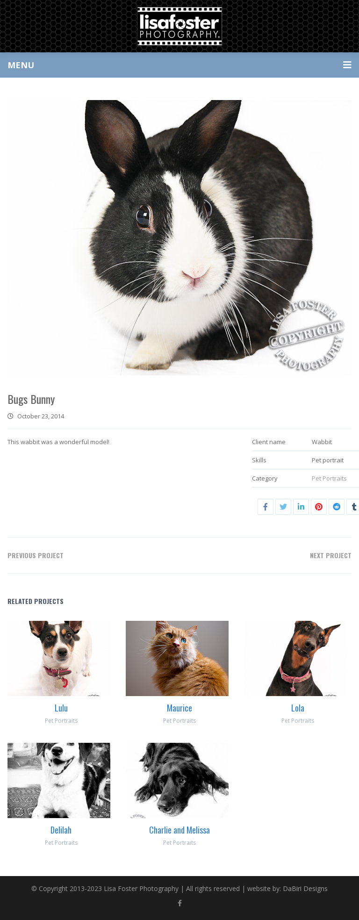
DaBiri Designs (305, 888)
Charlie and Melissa (179, 830)
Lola (297, 708)
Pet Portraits (329, 478)
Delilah (61, 830)
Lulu (61, 708)
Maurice (179, 708)
